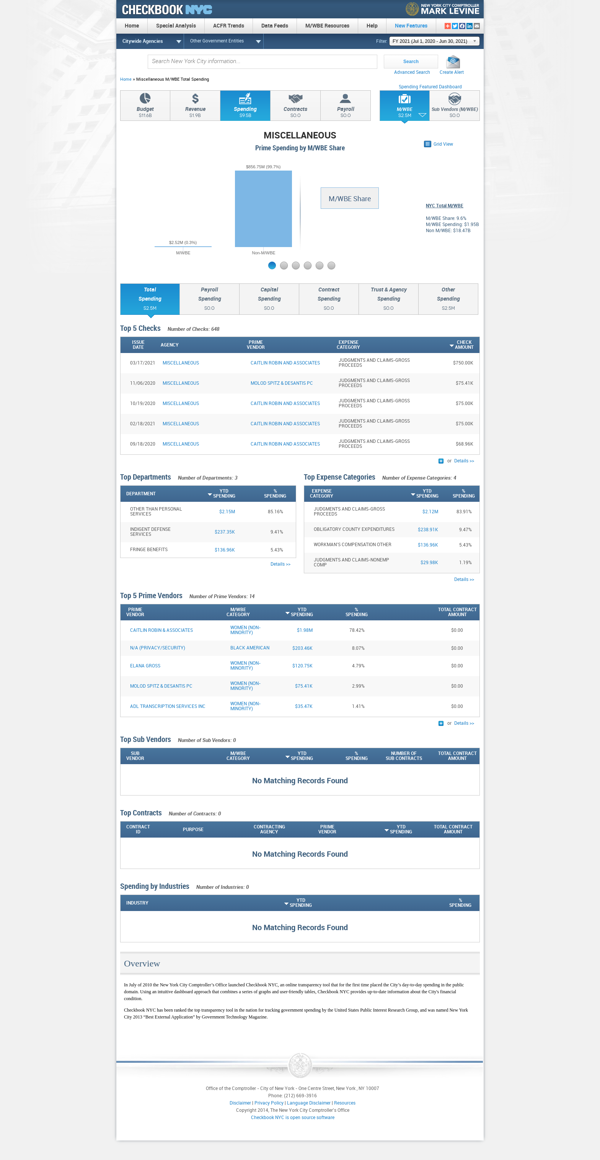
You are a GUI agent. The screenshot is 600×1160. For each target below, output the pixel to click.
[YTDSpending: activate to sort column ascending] (209, 494)
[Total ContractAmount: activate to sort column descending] (449, 612)
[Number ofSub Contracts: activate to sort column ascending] (395, 756)
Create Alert (452, 72)
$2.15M (227, 511)
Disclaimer (240, 1103)
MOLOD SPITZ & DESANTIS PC (161, 686)
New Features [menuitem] (411, 26)
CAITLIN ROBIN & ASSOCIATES (161, 630)
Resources (344, 1103)
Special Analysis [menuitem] (176, 26)
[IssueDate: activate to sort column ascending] (140, 345)
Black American (249, 648)
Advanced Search (412, 72)
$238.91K (428, 529)
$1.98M (305, 630)
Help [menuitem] (372, 26)
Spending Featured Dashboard (430, 87)
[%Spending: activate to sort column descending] (260, 494)
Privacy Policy (269, 1103)
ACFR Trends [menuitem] (228, 26)
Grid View (443, 144)
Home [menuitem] (132, 26)
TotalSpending (150, 300)
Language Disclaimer (309, 1103)
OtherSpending (448, 300)
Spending (245, 113)
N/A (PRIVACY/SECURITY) (157, 648)
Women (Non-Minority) (245, 630)
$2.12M (430, 511)
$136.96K (225, 550)
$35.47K (304, 706)
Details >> (464, 461)
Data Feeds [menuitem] (274, 26)
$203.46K (302, 648)
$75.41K (304, 686)
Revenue (195, 113)
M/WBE (404, 113)
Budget (145, 113)
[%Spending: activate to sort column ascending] (340, 756)
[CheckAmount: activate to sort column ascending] (444, 345)
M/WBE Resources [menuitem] (327, 26)
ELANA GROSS (145, 666)
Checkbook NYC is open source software (292, 1117)
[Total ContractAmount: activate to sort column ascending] (449, 756)
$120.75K (302, 666)
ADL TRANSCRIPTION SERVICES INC (167, 706)
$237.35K (225, 532)
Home (126, 79)
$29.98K (429, 562)
